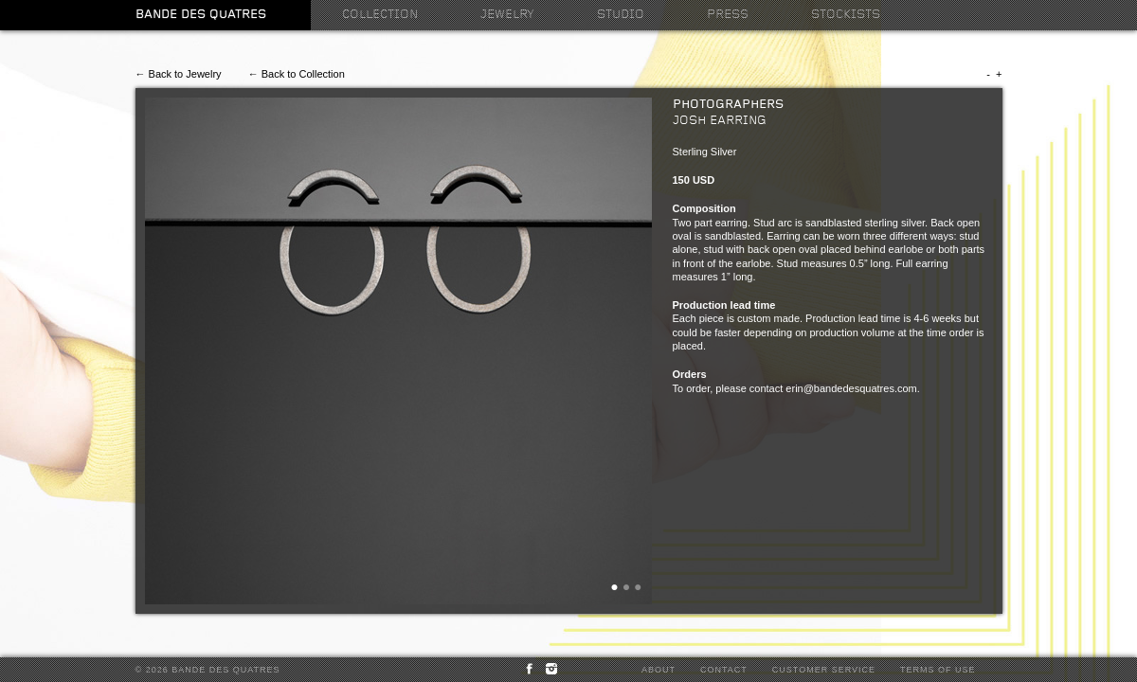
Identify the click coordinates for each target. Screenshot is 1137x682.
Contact (724, 669)
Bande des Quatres (200, 15)
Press (728, 15)
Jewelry (507, 15)
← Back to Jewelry (178, 74)
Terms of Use (938, 669)
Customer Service (823, 669)
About (658, 669)
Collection (380, 15)
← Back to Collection (296, 74)
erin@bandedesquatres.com (850, 388)
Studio (620, 15)
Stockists (845, 15)
